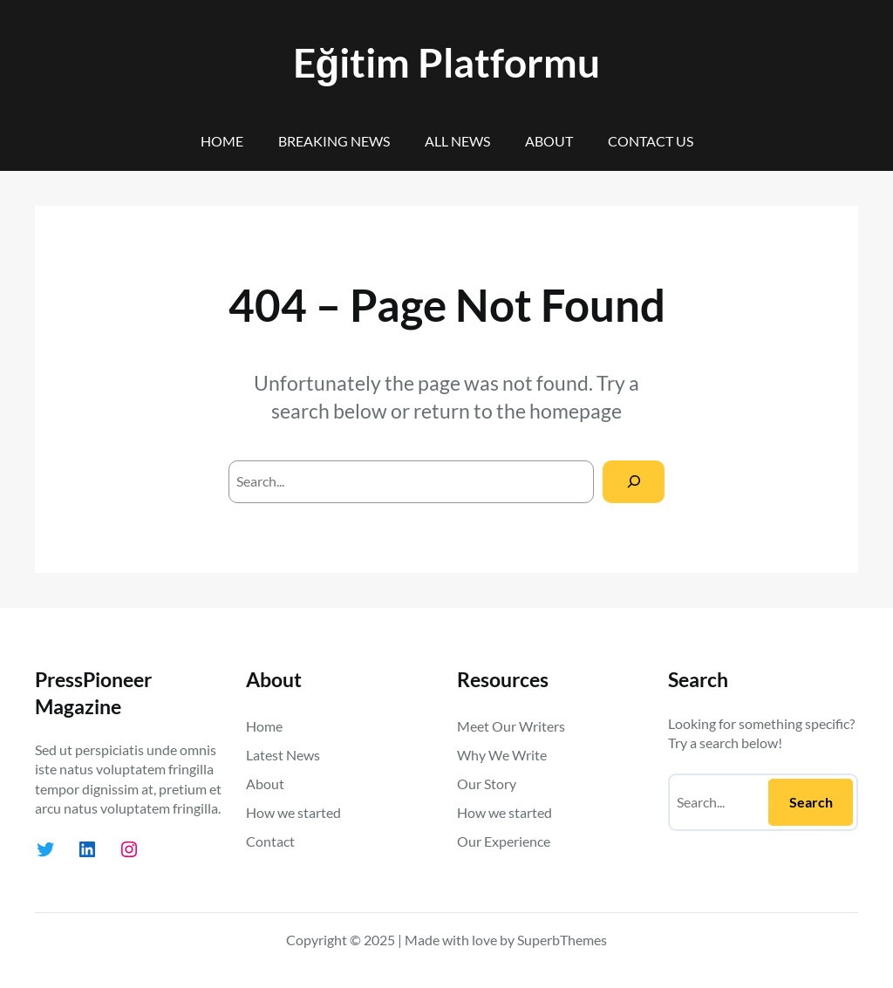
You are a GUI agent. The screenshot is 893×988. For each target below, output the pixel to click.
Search (811, 802)
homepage (575, 411)
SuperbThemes (562, 939)
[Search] (634, 481)
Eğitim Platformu (447, 62)
